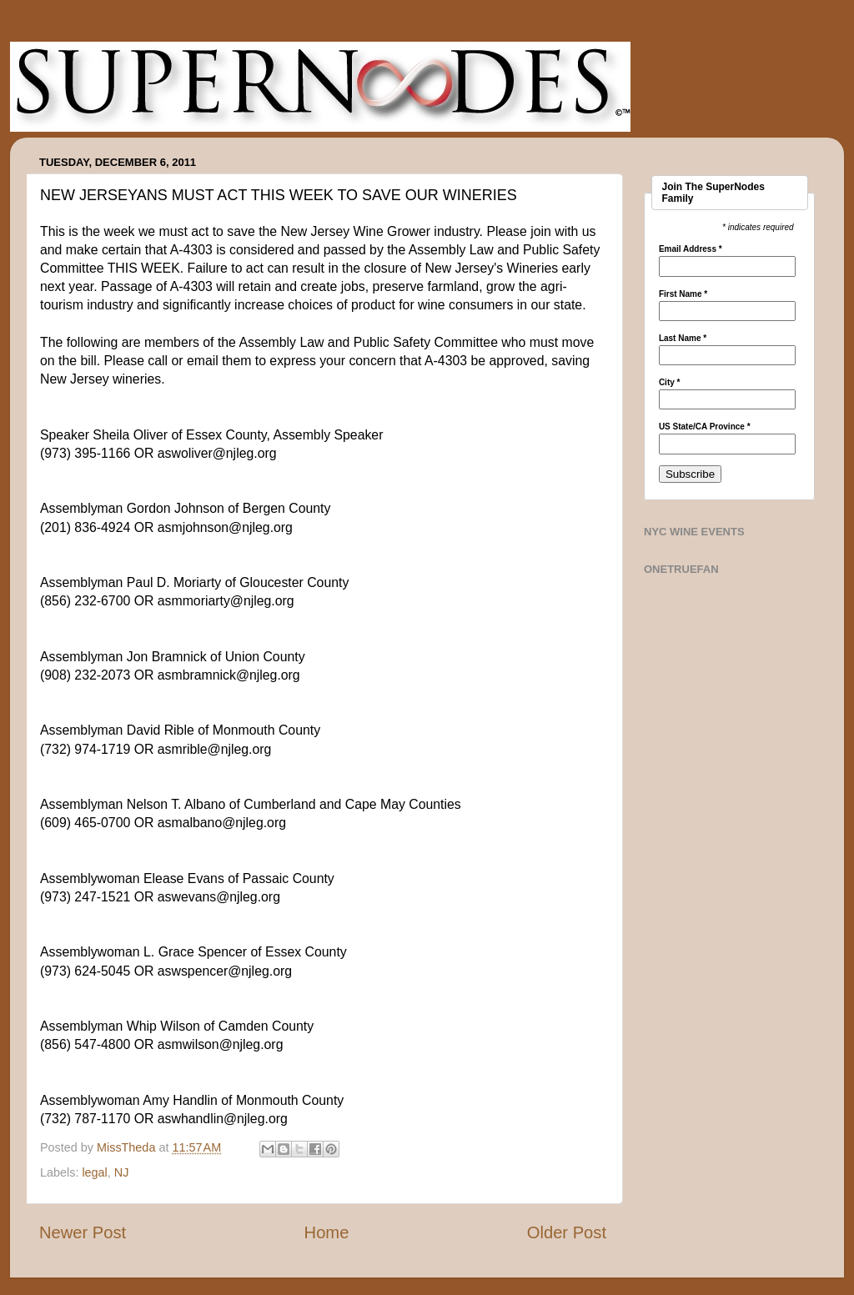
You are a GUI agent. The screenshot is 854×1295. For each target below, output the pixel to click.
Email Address (690, 249)
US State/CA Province (705, 427)
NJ (121, 1172)
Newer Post (82, 1232)
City (670, 383)
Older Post (566, 1232)
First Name (683, 294)
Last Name (682, 338)
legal (94, 1172)
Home (326, 1232)
